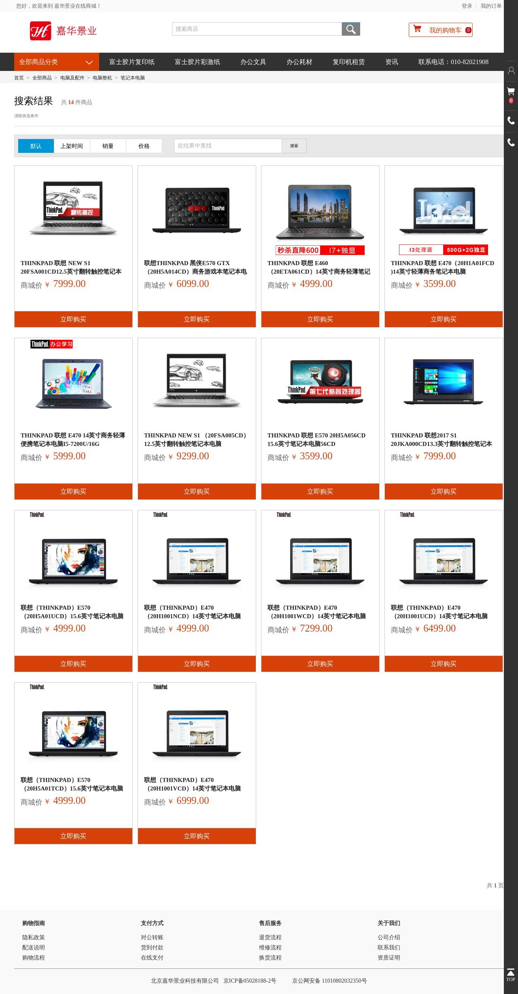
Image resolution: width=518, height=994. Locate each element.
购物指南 (33, 923)
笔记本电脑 (133, 78)
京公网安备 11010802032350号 (329, 981)
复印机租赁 (349, 61)
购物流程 (33, 958)
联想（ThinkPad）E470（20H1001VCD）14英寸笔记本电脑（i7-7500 (192, 788)
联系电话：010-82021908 (453, 61)
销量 (108, 146)
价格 (144, 146)
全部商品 (42, 78)
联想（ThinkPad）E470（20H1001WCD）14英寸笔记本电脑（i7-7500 (316, 616)
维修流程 (270, 948)
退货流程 (270, 937)
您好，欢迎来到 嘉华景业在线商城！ (59, 6)
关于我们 (389, 923)
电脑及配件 (72, 78)
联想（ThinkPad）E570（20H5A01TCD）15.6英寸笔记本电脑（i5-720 (72, 788)
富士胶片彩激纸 (197, 61)
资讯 (391, 61)
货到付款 (152, 948)
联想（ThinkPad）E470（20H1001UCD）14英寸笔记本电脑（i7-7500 (439, 616)
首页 (19, 78)
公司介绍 (389, 937)
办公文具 (253, 61)
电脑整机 (102, 78)
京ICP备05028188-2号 (249, 981)
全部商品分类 (38, 61)
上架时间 (71, 146)
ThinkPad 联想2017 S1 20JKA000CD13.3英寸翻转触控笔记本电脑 (441, 444)
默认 (36, 146)
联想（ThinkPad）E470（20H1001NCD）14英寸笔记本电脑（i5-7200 (192, 616)
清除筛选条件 (26, 116)
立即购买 (73, 319)
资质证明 (389, 958)
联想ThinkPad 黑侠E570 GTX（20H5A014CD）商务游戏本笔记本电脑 (195, 271)
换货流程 (270, 958)
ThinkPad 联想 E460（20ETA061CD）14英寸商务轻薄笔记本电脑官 (318, 271)
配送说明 (33, 948)
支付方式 (152, 923)
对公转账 (152, 937)
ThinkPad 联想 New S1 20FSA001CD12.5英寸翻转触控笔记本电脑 (71, 271)
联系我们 (389, 948)
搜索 (351, 29)
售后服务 (270, 923)
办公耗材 (299, 61)
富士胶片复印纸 (132, 61)
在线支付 (152, 958)
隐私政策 (33, 937)
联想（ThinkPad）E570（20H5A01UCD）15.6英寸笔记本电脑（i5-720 (72, 616)
